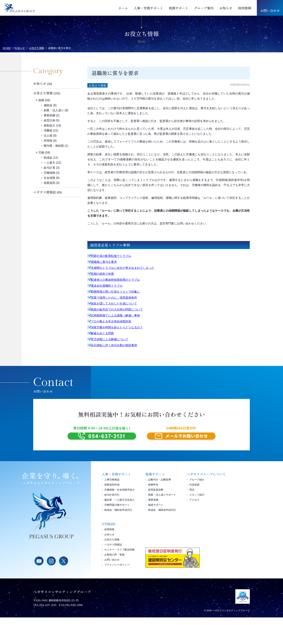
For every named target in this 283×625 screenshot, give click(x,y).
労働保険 (49, 172)
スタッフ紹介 (196, 502)
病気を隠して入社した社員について (114, 303)
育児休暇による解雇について (109, 339)
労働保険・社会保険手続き (119, 497)
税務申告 (153, 492)
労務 (41, 152)
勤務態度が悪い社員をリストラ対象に (115, 291)
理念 (191, 497)
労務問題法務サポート (117, 512)
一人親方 (49, 162)
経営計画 (49, 120)
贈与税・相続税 (54, 145)
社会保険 (49, 177)
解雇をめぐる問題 (102, 333)
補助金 (48, 105)
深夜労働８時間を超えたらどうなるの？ (117, 327)
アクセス (194, 507)
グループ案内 (204, 8)
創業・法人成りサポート (162, 502)
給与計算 (49, 167)
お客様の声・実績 (114, 562)
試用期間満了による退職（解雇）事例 (115, 315)
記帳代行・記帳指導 (159, 487)
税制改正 (49, 125)
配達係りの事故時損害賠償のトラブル (115, 279)
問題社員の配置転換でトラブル (111, 255)
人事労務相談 (111, 487)
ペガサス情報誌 (44, 192)
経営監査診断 (155, 497)
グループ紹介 (196, 487)
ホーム (123, 8)
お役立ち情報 (97, 85)
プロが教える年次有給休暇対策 (111, 321)
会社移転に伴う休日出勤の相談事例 (114, 345)
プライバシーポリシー (117, 572)
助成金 (48, 157)
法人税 (48, 135)
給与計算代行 (111, 502)
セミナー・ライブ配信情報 (119, 557)
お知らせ (225, 8)
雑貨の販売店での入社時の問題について (117, 309)
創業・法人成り (54, 110)
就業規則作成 (111, 492)
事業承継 (49, 115)
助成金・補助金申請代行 (118, 517)
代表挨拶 (194, 492)
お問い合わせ (270, 10)
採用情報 (244, 8)
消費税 (48, 130)
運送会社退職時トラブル (107, 285)
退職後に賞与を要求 (104, 261)
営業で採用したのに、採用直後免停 (114, 297)
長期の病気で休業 (102, 273)
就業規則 (49, 182)
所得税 (48, 140)
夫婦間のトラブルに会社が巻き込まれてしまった (122, 267)
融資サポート (155, 512)
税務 (41, 100)
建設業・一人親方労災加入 (119, 507)
